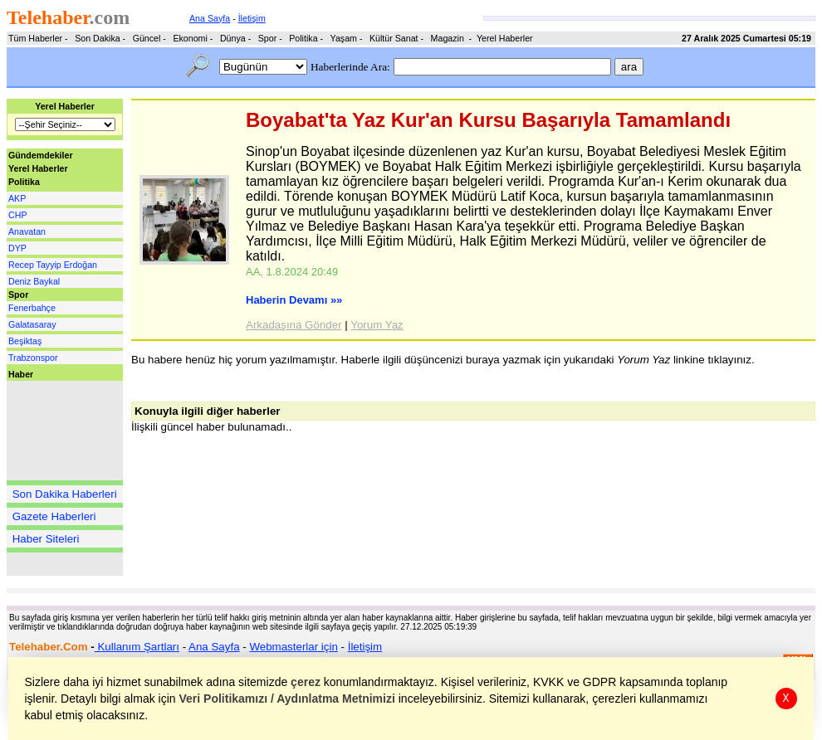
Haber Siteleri (46, 539)
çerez (306, 682)
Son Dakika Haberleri (64, 494)
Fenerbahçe (32, 308)
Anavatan (27, 231)
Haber (20, 374)
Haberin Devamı (294, 300)
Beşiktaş (25, 341)
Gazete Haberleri (54, 516)
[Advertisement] (56, 430)
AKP (17, 198)
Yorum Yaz (376, 325)
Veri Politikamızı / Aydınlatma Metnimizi (287, 698)
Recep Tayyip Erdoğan (52, 265)
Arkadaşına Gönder (294, 325)
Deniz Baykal (34, 281)
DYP (17, 248)
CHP (17, 215)
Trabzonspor (32, 358)
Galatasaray (32, 324)
